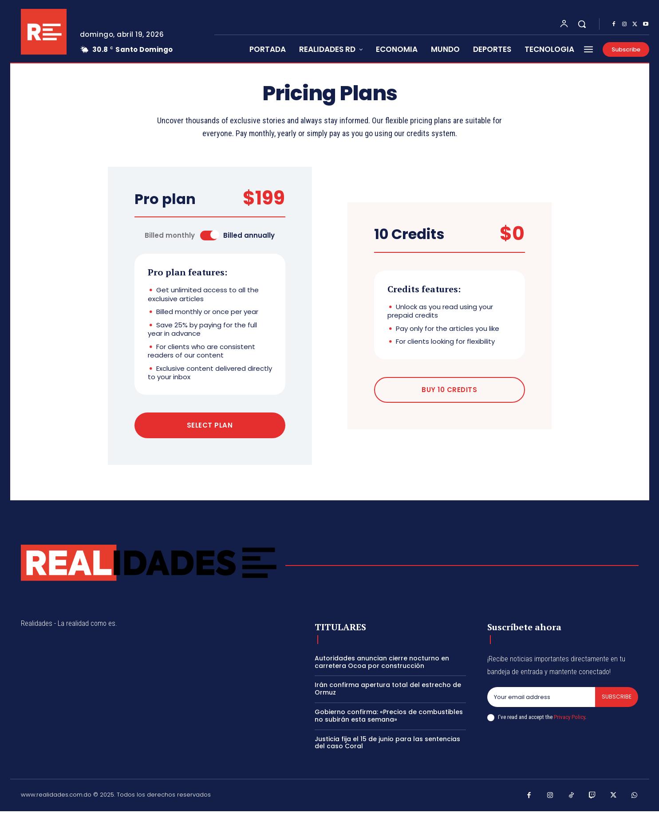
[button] (581, 24)
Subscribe (616, 699)
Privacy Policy (569, 719)
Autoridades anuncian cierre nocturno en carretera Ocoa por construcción (382, 664)
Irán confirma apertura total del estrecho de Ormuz (388, 690)
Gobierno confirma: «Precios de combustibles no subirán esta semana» (389, 717)
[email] (541, 699)
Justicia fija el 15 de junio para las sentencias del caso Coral (387, 744)
